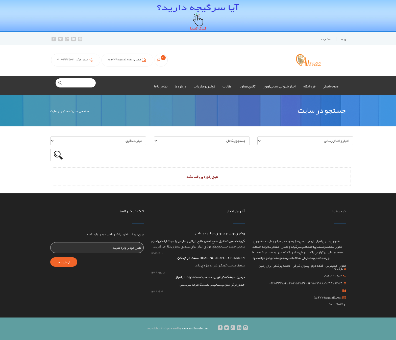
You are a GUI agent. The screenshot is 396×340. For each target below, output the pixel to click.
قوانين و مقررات (204, 86)
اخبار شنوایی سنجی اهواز (279, 86)
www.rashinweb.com (195, 328)
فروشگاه (309, 86)
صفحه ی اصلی (80, 111)
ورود (343, 39)
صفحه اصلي (330, 86)
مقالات (226, 86)
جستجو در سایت (60, 111)
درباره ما (180, 86)
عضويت (326, 39)
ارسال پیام (63, 262)
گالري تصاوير (247, 86)
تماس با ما (160, 86)
